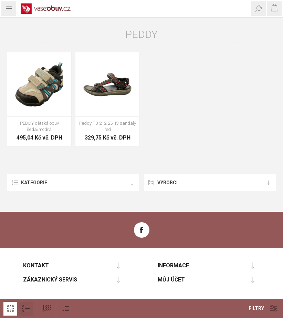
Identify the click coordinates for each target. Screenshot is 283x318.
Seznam (26, 309)
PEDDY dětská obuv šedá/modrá (39, 126)
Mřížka (10, 309)
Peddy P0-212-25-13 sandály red (107, 126)
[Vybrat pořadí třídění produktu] (65, 308)
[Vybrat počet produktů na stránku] (46, 308)
